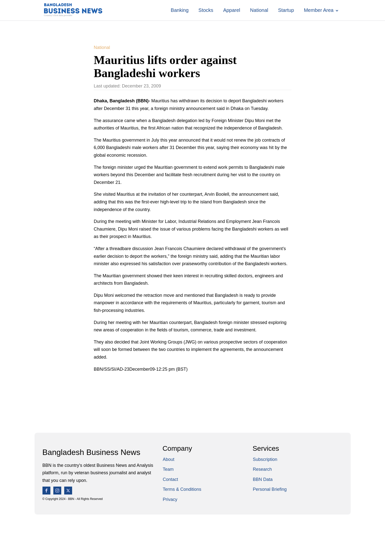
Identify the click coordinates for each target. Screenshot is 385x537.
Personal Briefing (270, 489)
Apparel (231, 10)
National (259, 10)
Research (262, 469)
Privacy (170, 499)
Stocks (206, 10)
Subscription (265, 459)
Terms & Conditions (182, 489)
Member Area (318, 10)
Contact (170, 479)
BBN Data (263, 479)
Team (168, 469)
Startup (286, 10)
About (168, 459)
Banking (179, 10)
